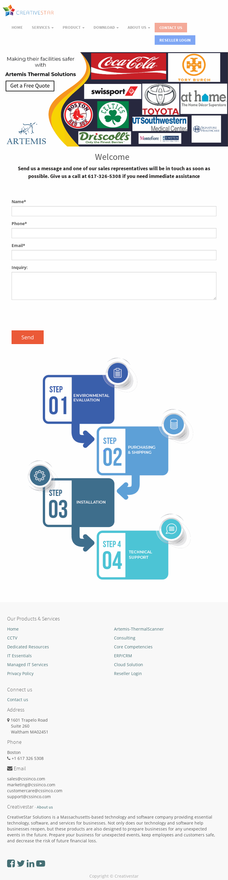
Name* (19, 201)
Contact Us (170, 27)
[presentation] (57, 315)
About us (45, 807)
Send (27, 337)
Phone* (19, 223)
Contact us (17, 699)
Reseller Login (175, 40)
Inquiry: (20, 267)
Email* (18, 245)
